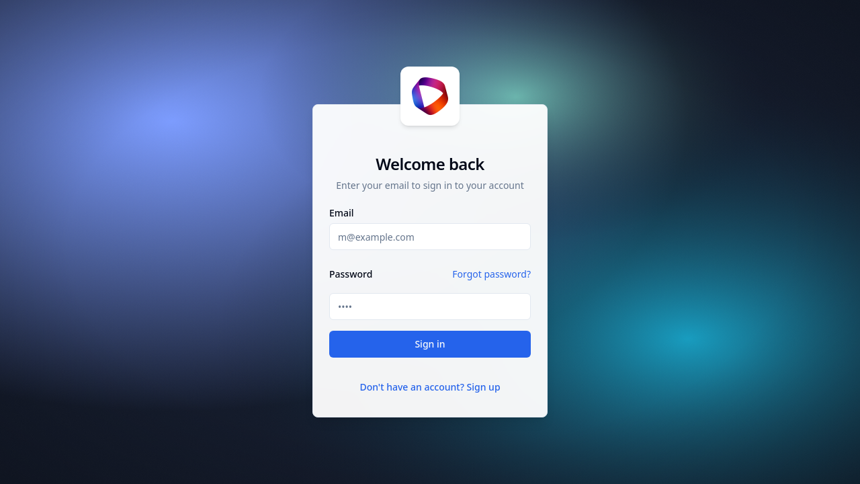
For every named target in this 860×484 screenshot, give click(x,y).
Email (341, 213)
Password (350, 274)
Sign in (430, 343)
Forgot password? (491, 274)
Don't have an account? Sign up (429, 386)
